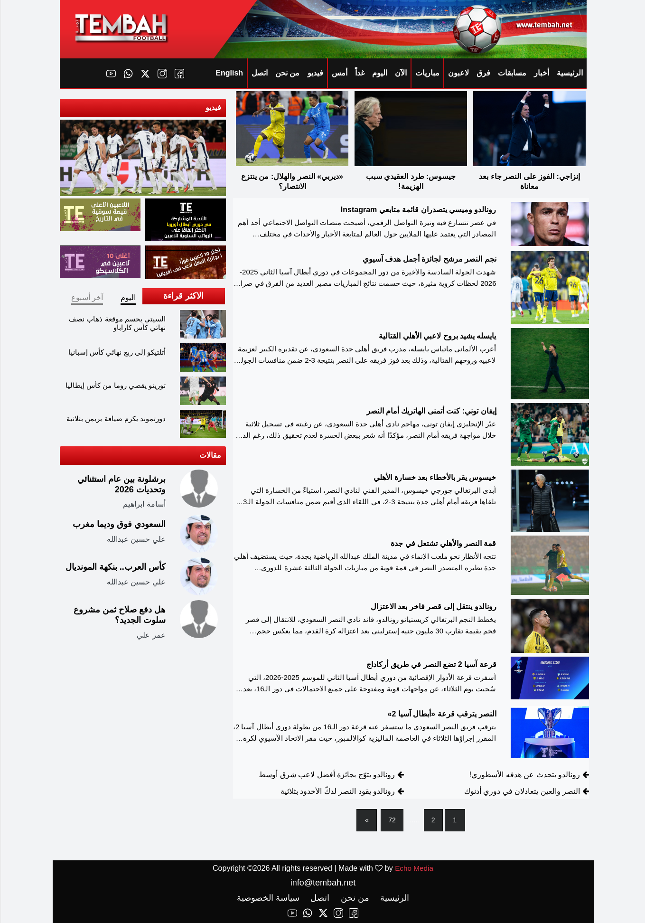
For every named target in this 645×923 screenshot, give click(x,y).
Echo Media (413, 868)
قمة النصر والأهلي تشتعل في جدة (442, 544)
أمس (339, 73)
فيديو (315, 73)
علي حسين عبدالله (135, 539)
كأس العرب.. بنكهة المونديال (115, 567)
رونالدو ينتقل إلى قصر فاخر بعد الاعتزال (433, 608)
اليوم (379, 73)
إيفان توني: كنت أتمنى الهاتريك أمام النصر (431, 412)
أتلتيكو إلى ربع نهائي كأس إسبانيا (116, 352)
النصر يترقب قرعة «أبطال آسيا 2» (441, 715)
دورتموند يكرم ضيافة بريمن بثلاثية (115, 418)
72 (391, 821)
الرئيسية (569, 73)
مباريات (427, 73)
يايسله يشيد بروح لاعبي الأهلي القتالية (436, 337)
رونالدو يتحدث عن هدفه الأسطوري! (524, 776)
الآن (400, 73)
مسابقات (511, 73)
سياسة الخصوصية (267, 898)
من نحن (287, 73)
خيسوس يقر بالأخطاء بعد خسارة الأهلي (434, 478)
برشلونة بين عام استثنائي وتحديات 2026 (121, 484)
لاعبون (458, 73)
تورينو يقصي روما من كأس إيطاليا (115, 385)
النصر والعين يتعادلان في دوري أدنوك (522, 792)
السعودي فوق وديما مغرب (118, 524)
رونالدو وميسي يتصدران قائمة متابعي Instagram (418, 211)
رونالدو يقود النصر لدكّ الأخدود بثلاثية (337, 792)
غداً (359, 73)
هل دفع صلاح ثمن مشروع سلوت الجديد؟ (119, 615)
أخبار (541, 73)
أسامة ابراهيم (143, 504)
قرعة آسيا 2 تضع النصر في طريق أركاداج (430, 665)
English (229, 73)
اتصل (259, 73)
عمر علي (150, 635)
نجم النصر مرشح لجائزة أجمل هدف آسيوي (429, 260)
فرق (483, 73)
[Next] (367, 821)
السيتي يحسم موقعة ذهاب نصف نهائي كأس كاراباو (116, 323)
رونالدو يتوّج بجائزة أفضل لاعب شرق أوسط (326, 776)
